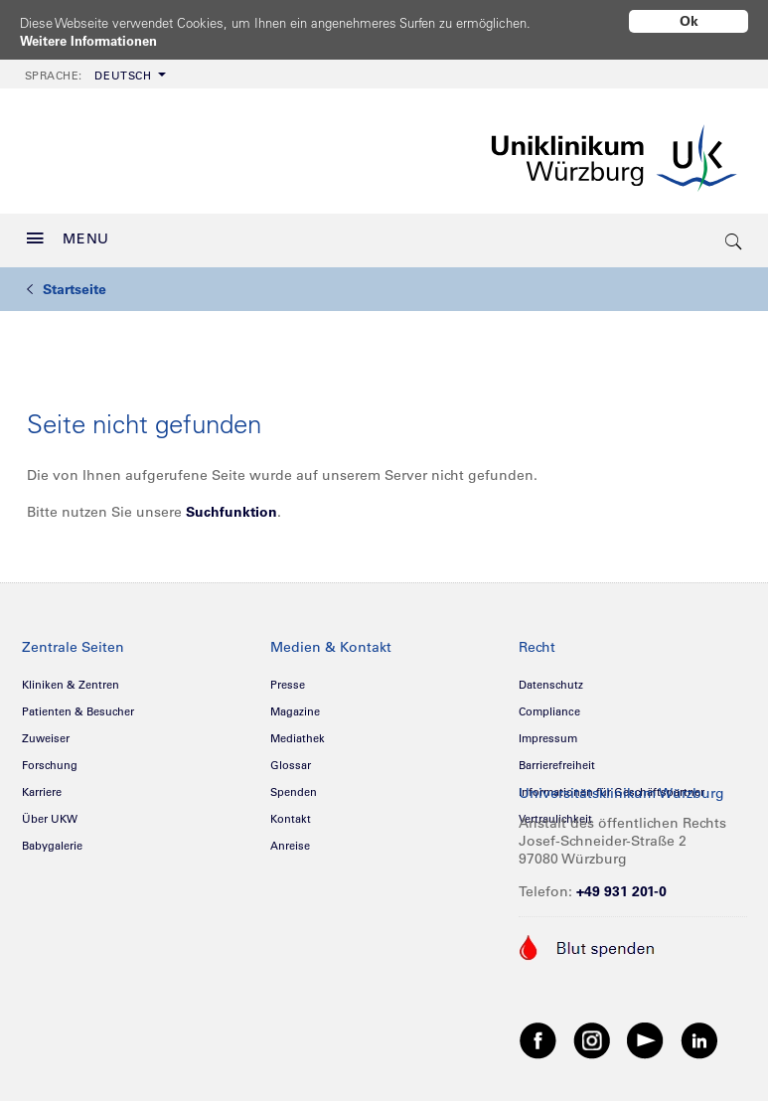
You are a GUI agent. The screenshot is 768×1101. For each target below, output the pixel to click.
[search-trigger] (735, 233)
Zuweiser (46, 731)
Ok (689, 21)
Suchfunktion (231, 505)
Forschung (49, 758)
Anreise (290, 839)
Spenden (293, 785)
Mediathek (297, 731)
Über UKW (49, 812)
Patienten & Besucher (78, 704)
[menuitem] (93, 67)
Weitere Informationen (95, 41)
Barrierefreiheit (557, 758)
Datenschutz (551, 678)
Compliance (549, 704)
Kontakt (290, 812)
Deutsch (88, 69)
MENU (68, 231)
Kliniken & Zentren (70, 678)
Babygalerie (52, 839)
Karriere (42, 785)
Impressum (548, 731)
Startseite (66, 282)
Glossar (290, 758)
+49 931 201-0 (621, 884)
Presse (287, 678)
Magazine (295, 704)
